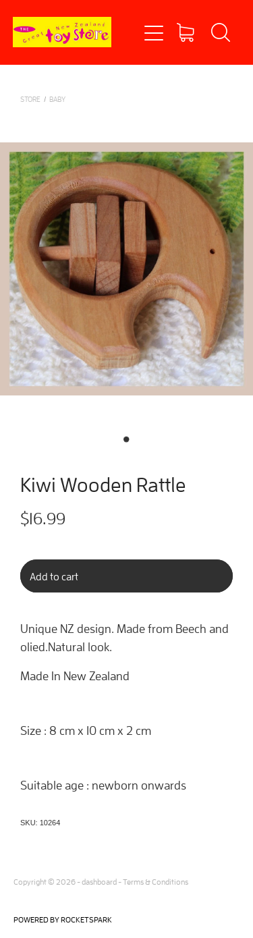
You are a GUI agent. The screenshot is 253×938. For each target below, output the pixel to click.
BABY (57, 98)
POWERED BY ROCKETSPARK (62, 919)
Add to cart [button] (54, 576)
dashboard (99, 881)
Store (30, 98)
